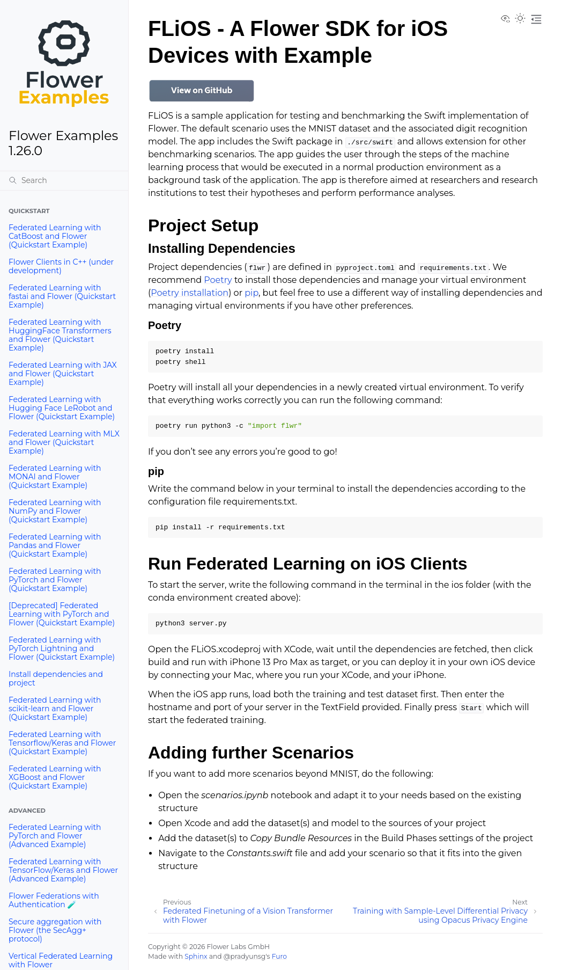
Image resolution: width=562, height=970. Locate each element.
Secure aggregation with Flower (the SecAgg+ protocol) (55, 930)
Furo (279, 956)
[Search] (64, 180)
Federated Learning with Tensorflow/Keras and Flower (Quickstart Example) (62, 743)
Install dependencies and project (56, 678)
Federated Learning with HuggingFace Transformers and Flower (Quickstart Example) (60, 335)
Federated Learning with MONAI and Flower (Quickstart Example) (55, 476)
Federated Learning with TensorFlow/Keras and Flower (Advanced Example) (63, 870)
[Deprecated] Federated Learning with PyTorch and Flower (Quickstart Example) (62, 614)
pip (251, 293)
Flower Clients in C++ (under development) (61, 266)
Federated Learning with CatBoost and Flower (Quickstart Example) (55, 236)
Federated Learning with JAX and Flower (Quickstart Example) (63, 373)
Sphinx (195, 956)
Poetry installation (189, 293)
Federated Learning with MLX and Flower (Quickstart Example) (64, 442)
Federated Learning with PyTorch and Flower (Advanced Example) (55, 835)
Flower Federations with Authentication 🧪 (54, 900)
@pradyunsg (244, 956)
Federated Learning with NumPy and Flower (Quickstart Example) (55, 511)
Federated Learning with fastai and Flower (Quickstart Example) (62, 296)
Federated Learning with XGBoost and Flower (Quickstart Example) (55, 777)
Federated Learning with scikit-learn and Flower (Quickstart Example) (55, 708)
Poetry (218, 280)
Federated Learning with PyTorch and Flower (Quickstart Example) (55, 579)
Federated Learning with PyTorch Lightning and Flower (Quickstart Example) (62, 648)
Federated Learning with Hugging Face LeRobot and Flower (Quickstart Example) (62, 408)
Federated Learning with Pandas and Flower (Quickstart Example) (55, 545)
